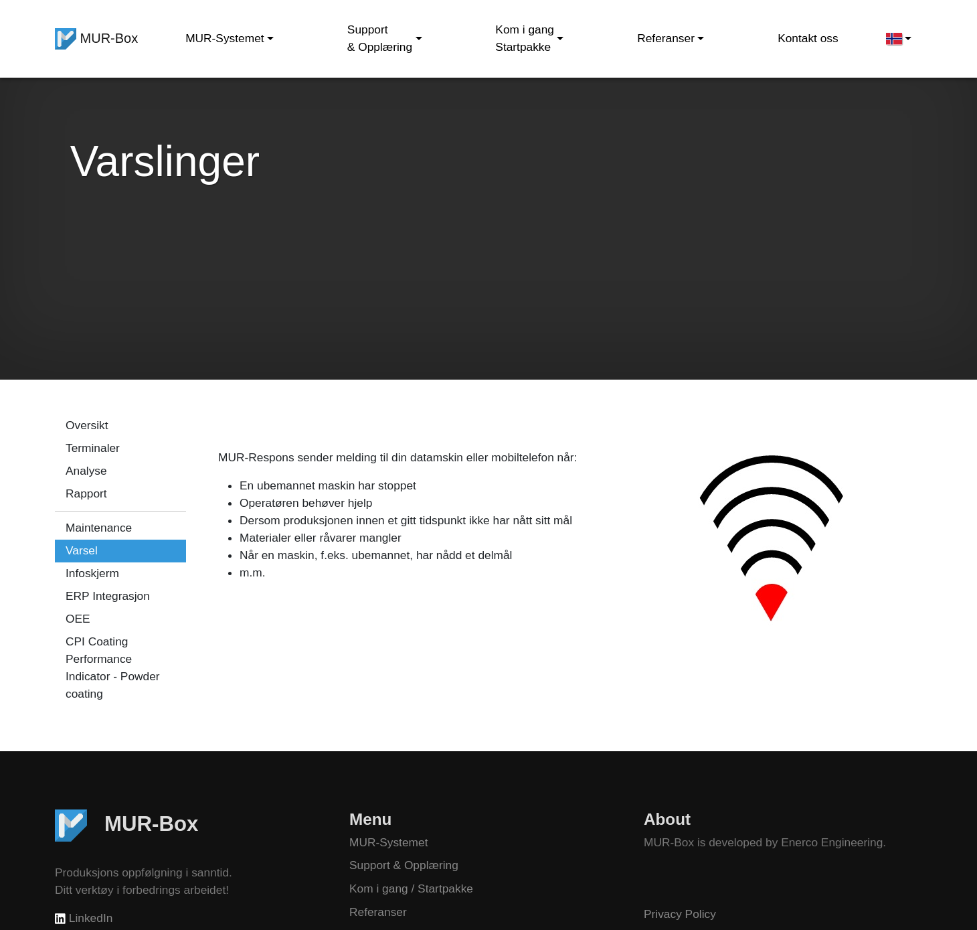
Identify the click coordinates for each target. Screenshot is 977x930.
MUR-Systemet (388, 842)
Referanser (378, 912)
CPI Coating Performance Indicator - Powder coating (113, 667)
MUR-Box (96, 39)
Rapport (86, 493)
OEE (78, 618)
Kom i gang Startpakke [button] (524, 38)
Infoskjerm (92, 573)
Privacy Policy (680, 914)
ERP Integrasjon (108, 596)
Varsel (82, 550)
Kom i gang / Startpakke (411, 888)
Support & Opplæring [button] (379, 38)
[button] (898, 39)
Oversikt (87, 425)
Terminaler (93, 448)
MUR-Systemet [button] (224, 38)
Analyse (86, 470)
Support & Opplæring (403, 865)
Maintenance (99, 527)
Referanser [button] (666, 38)
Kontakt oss (808, 38)
